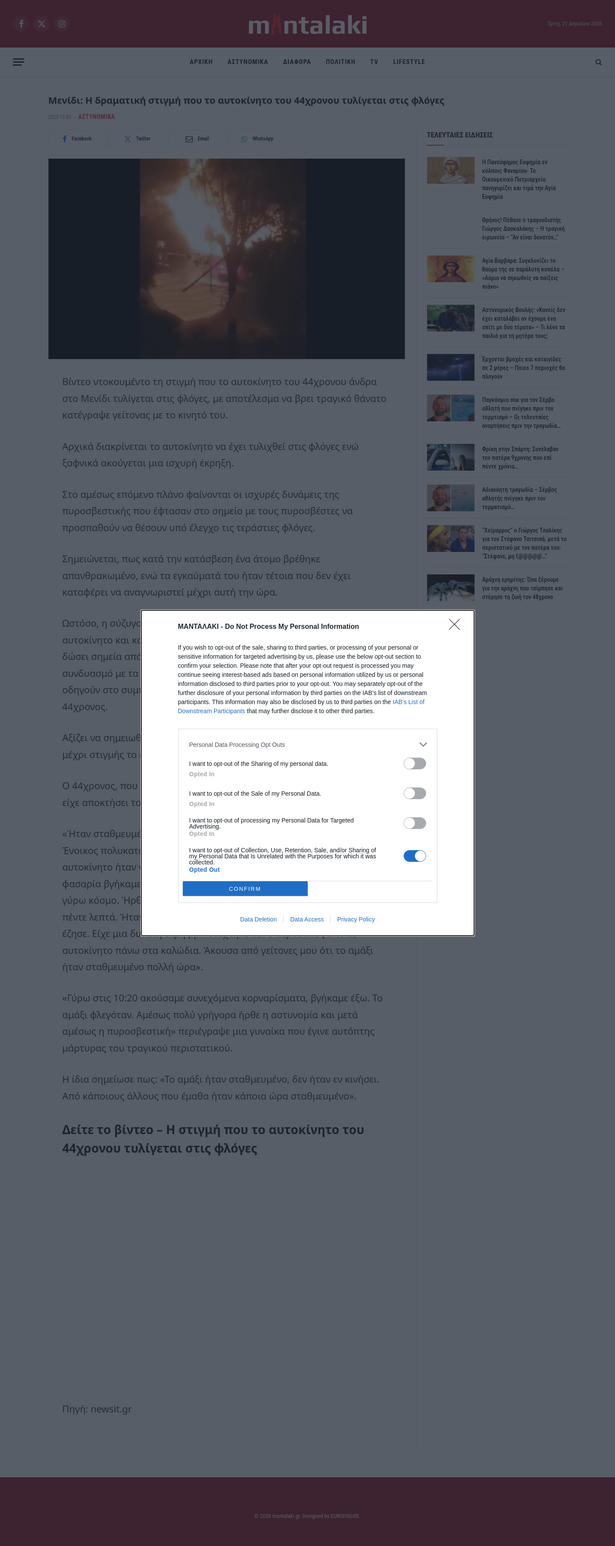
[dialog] (307, 773)
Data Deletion (258, 919)
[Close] (457, 627)
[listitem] (307, 744)
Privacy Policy (356, 919)
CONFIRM (245, 889)
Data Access (307, 919)
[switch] (415, 763)
